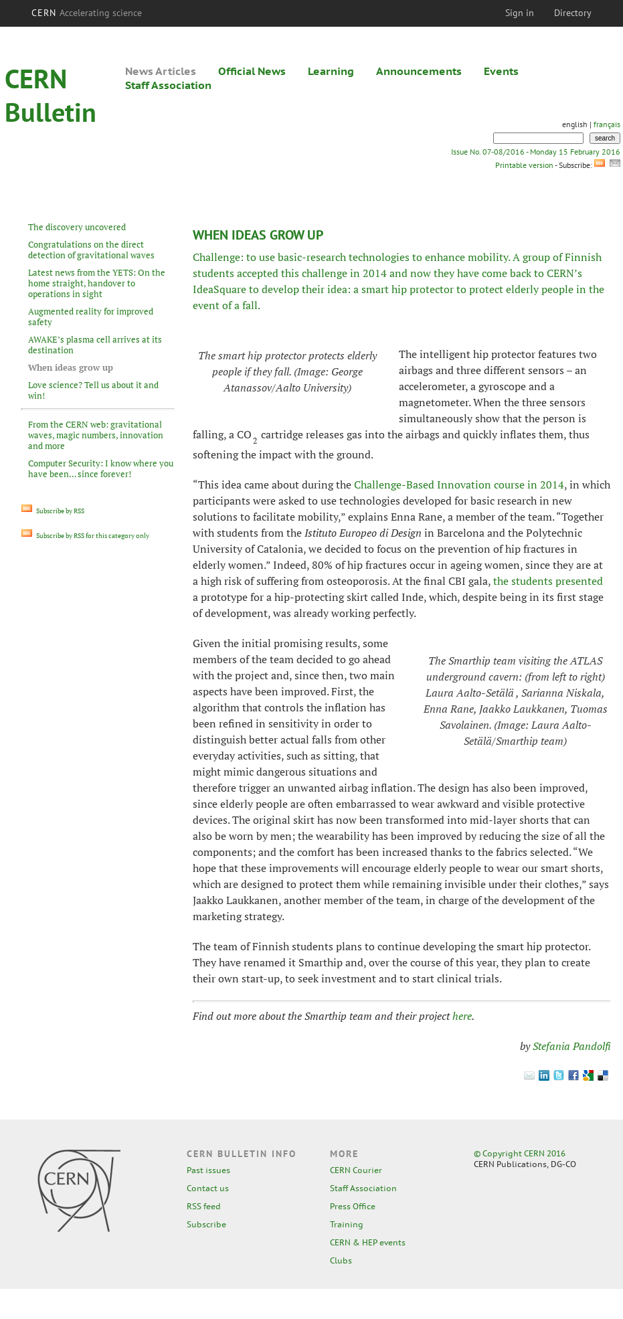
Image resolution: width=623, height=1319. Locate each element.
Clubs (341, 1260)
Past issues (208, 1170)
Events (501, 71)
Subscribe (206, 1224)
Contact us (208, 1188)
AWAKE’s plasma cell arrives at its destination (95, 344)
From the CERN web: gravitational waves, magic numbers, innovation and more (95, 435)
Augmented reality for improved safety (90, 316)
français (607, 124)
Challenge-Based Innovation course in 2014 (459, 484)
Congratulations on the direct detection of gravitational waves (91, 249)
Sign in (519, 13)
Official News (252, 71)
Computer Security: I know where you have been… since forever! (100, 468)
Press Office (352, 1206)
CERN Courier (356, 1170)
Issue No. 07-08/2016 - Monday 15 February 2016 (535, 152)
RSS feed (204, 1206)
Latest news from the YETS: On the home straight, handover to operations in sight (96, 283)
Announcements (419, 71)
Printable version (524, 165)
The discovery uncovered (77, 227)
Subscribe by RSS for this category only (85, 535)
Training (346, 1224)
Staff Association (168, 85)
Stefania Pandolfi (571, 1046)
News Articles (160, 71)
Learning (331, 71)
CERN (87, 13)
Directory (573, 13)
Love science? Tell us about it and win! (93, 390)
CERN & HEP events (368, 1242)
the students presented (548, 581)
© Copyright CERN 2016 (519, 1153)
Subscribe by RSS (52, 511)
